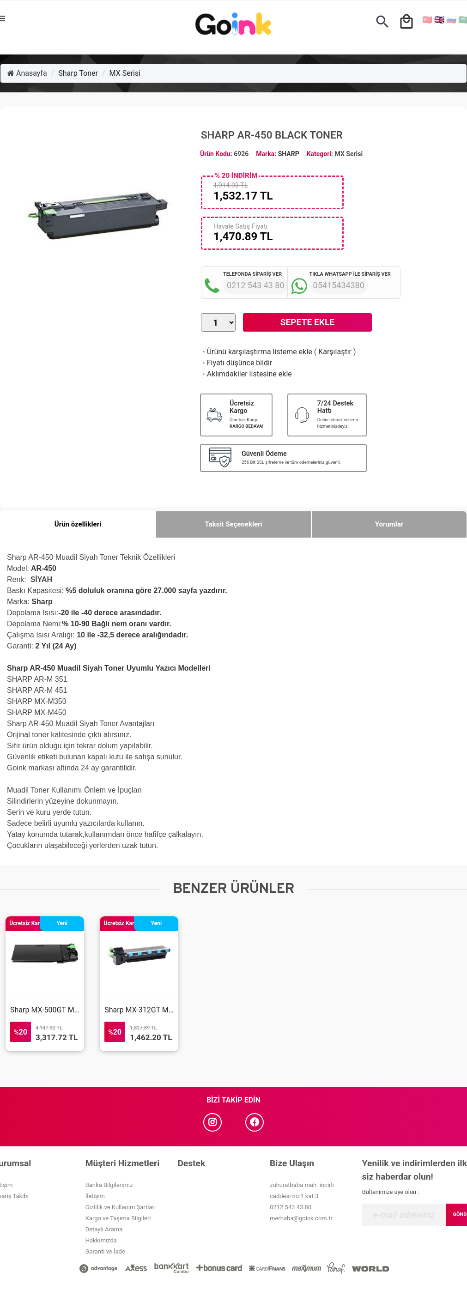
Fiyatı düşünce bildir (237, 362)
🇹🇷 (427, 19)
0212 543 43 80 (290, 1207)
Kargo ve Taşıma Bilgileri (118, 1218)
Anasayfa (27, 73)
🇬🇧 (439, 19)
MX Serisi (125, 73)
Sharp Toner (78, 73)
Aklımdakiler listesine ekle (246, 373)
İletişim (95, 1196)
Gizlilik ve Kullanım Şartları (120, 1207)
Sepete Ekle (307, 322)
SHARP (288, 153)
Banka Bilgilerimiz (109, 1184)
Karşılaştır (335, 351)
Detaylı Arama (104, 1229)
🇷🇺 (451, 19)
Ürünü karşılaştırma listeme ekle (256, 351)
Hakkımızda (101, 1240)
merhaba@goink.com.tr (301, 1218)
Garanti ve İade (105, 1251)
